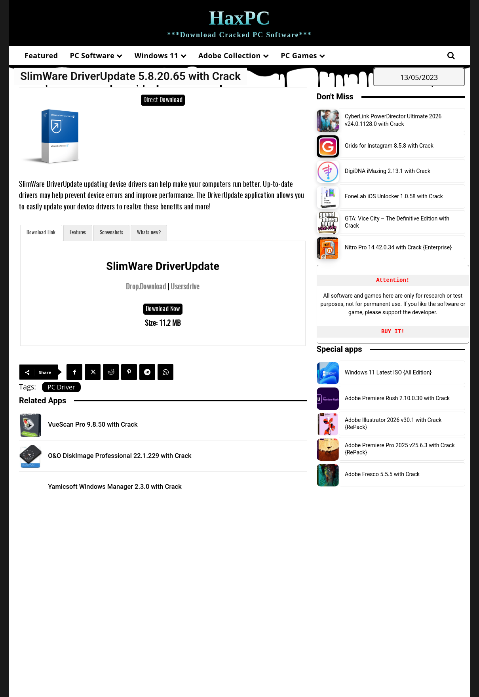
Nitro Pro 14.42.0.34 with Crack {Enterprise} (398, 247)
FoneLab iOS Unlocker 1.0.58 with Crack (394, 196)
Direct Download (162, 100)
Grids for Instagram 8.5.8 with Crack (389, 145)
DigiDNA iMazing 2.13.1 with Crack (387, 171)
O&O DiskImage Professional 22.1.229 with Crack (135, 455)
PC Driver (61, 387)
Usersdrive (185, 287)
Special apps (339, 349)
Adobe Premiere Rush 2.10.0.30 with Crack (397, 398)
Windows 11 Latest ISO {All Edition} (388, 372)
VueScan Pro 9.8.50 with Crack (102, 424)
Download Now (163, 309)
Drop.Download (146, 287)
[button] (450, 55)
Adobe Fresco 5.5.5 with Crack (382, 474)
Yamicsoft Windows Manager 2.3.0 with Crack (129, 486)
